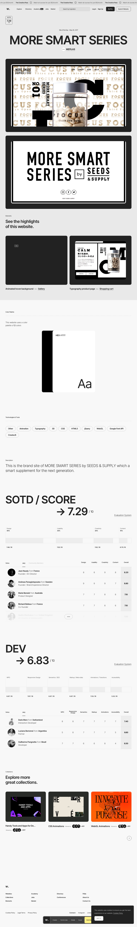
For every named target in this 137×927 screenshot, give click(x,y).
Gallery (41, 289)
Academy (38, 9)
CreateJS (12, 435)
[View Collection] (26, 807)
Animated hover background (19, 288)
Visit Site (89, 920)
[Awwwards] (8, 9)
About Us (86, 897)
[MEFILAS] (68, 49)
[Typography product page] (100, 260)
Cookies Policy (10, 913)
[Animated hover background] (36, 260)
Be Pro (110, 9)
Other (10, 429)
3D (53, 429)
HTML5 (74, 429)
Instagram (81, 913)
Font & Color (64, 920)
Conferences (61, 897)
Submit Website (123, 9)
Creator (55, 920)
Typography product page (82, 288)
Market (53, 9)
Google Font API (116, 429)
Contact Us (86, 901)
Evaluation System (122, 515)
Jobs (47, 9)
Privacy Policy (32, 913)
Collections (9, 897)
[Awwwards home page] (47, 920)
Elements (9, 901)
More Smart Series (68, 40)
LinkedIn (90, 913)
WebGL (100, 429)
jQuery (87, 429)
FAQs (84, 894)
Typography (40, 429)
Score (80, 920)
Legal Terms (21, 913)
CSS (63, 429)
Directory (28, 9)
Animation (24, 429)
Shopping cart (106, 289)
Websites (9, 894)
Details (73, 920)
